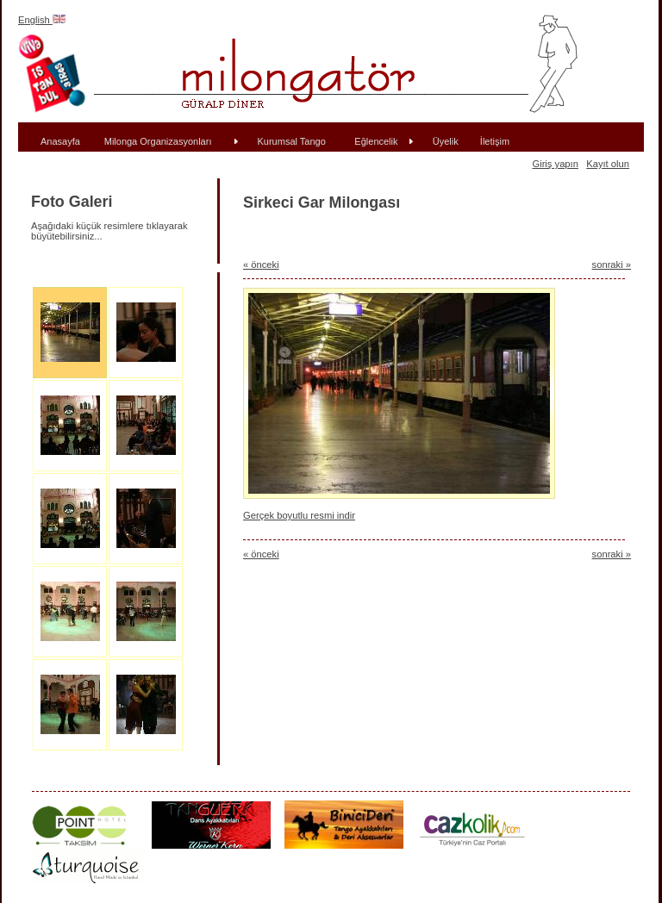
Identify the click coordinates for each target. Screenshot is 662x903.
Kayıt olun (607, 164)
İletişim (494, 141)
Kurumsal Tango (292, 141)
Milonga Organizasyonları (158, 141)
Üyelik (446, 141)
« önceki (261, 264)
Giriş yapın (555, 164)
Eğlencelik (375, 141)
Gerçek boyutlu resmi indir (299, 515)
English (42, 20)
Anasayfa (60, 141)
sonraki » (611, 264)
